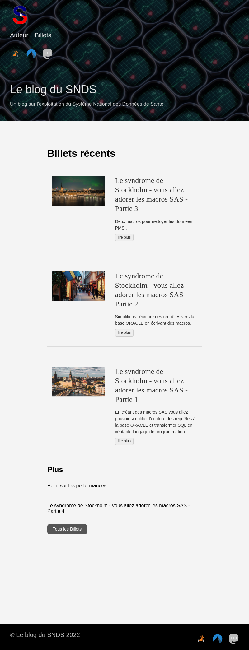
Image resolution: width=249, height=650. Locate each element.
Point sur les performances (76, 485)
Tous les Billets (67, 529)
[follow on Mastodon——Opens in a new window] (50, 52)
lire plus (124, 237)
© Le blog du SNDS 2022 (45, 634)
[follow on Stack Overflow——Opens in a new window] (17, 52)
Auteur (19, 35)
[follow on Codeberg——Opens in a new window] (33, 52)
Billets (43, 35)
